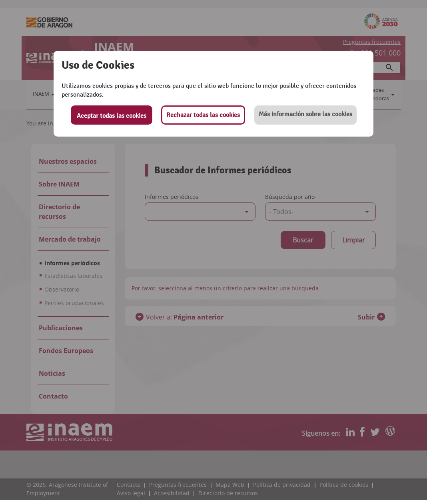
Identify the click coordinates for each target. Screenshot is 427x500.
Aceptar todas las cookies (111, 116)
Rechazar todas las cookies (203, 115)
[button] (305, 115)
